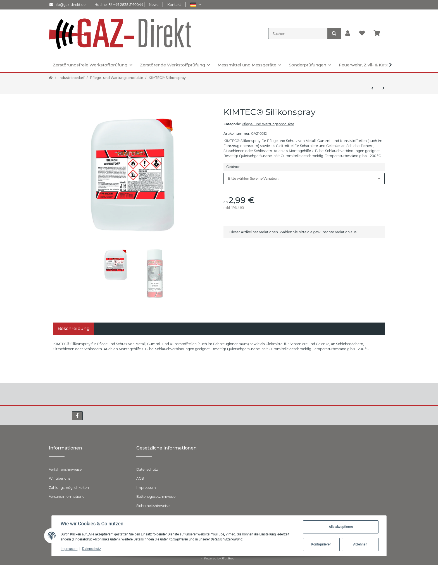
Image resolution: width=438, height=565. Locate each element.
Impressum (146, 487)
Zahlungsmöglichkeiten (69, 487)
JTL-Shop (228, 558)
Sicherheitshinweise (153, 506)
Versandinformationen (68, 496)
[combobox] (304, 178)
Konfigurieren (321, 544)
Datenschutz (147, 469)
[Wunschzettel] (362, 33)
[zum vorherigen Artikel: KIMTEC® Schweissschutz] (372, 88)
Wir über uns (59, 478)
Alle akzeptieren (341, 527)
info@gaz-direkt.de (67, 5)
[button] (195, 4)
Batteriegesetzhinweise (155, 496)
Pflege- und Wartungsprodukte (268, 124)
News (153, 5)
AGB (140, 478)
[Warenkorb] (379, 33)
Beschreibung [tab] (74, 328)
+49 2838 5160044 (126, 5)
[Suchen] (298, 33)
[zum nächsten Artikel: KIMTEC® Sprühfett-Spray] (383, 88)
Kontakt (174, 5)
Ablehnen (360, 544)
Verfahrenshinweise (65, 469)
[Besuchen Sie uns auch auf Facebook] (77, 415)
